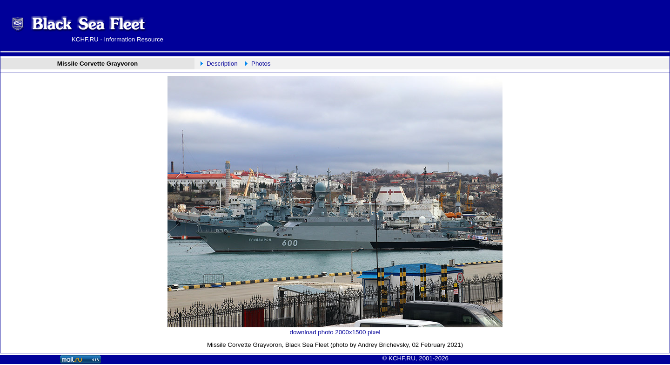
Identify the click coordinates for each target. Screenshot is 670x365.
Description (222, 63)
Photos (261, 63)
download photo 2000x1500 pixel (335, 332)
